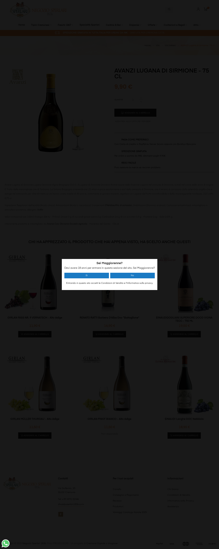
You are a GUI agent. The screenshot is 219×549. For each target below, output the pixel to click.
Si (87, 275)
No (132, 275)
